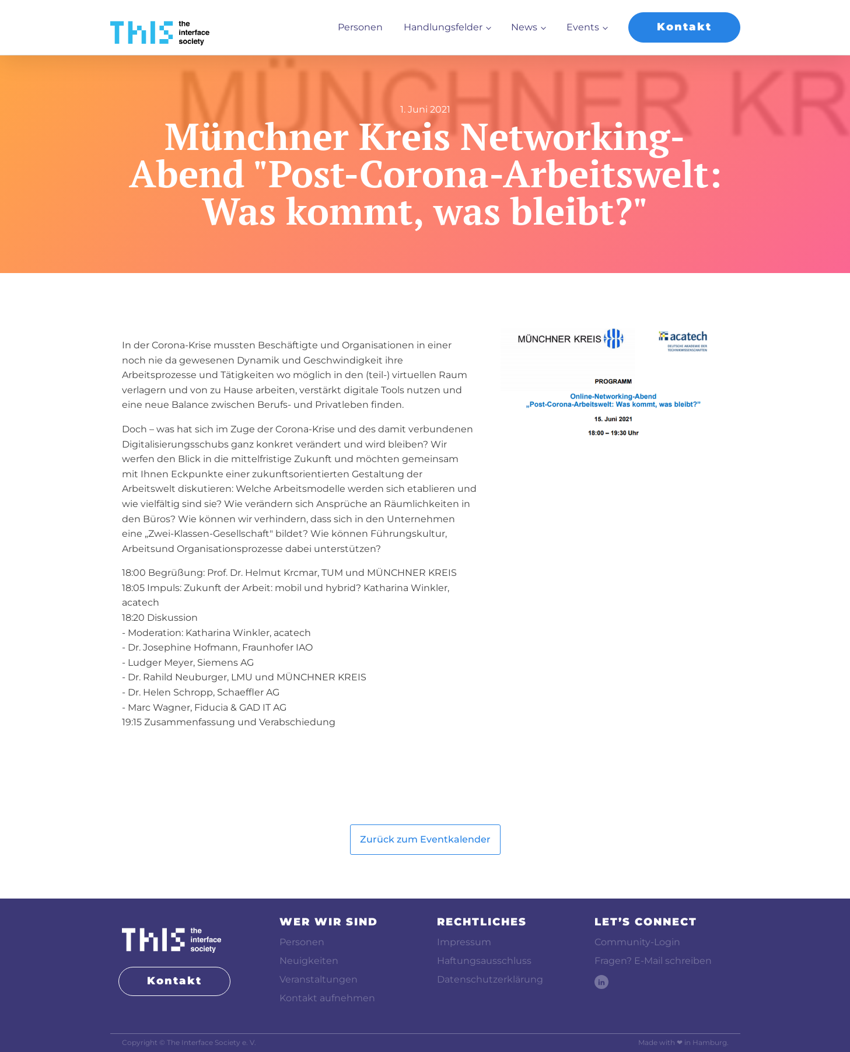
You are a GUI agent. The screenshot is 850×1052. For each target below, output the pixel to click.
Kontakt (684, 26)
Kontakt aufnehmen (327, 998)
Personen (360, 27)
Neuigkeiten (308, 960)
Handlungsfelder (443, 27)
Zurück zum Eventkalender (425, 839)
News (524, 27)
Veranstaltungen (318, 979)
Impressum (464, 942)
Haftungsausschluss (484, 960)
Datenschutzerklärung (490, 979)
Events (582, 27)
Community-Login (637, 942)
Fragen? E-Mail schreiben (653, 960)
